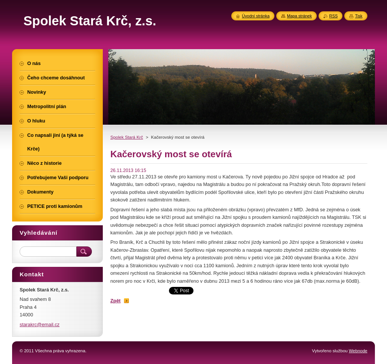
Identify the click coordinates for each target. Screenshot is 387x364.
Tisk (358, 16)
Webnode (358, 351)
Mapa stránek (299, 16)
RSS (333, 16)
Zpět (115, 301)
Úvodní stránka (255, 16)
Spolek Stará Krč (126, 137)
